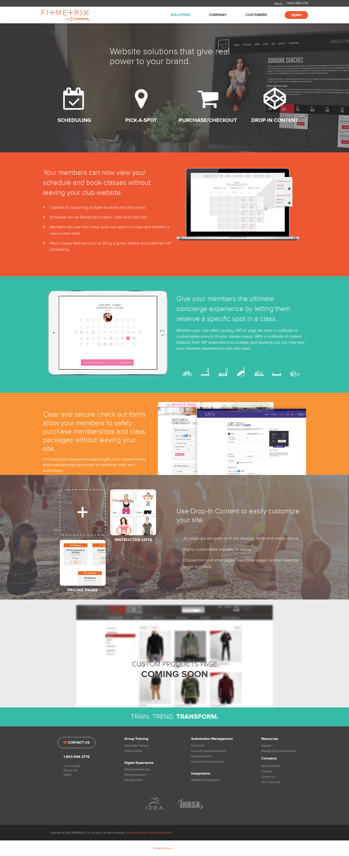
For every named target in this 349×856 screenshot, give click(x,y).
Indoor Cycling (133, 751)
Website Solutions (135, 775)
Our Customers (270, 782)
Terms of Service (162, 848)
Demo (296, 15)
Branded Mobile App (137, 769)
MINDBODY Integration (205, 780)
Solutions (180, 15)
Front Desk (198, 745)
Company (218, 15)
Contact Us (76, 743)
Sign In (278, 3)
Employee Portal (201, 756)
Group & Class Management (208, 751)
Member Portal (133, 780)
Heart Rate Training (136, 745)
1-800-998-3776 (297, 3)
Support (266, 745)
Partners (266, 771)
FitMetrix (71, 15)
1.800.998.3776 (76, 757)
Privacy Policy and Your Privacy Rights (148, 832)
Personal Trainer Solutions (207, 761)
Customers (256, 15)
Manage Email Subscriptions (278, 751)
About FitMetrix (270, 766)
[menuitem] (179, 15)
